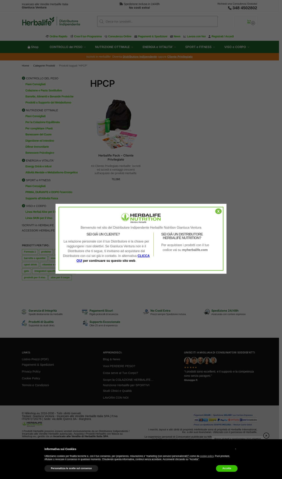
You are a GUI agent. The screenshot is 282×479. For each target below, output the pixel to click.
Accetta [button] (226, 468)
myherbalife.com (195, 250)
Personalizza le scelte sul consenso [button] (71, 468)
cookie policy (207, 456)
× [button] (235, 449)
